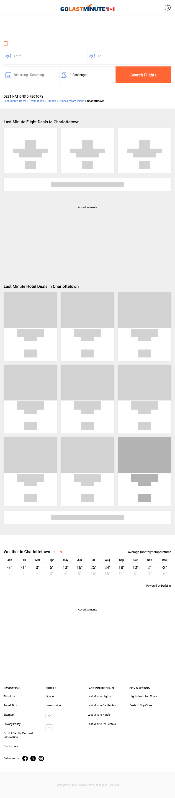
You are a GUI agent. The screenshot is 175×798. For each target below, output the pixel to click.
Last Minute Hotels (99, 714)
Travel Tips (10, 705)
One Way (13, 43)
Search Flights (143, 75)
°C (61, 552)
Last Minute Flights (99, 696)
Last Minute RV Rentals (102, 724)
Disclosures (11, 746)
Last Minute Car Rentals (102, 705)
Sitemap (9, 714)
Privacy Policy (12, 724)
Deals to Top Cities (140, 705)
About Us (9, 696)
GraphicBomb (85, 785)
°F (54, 552)
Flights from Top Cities (143, 696)
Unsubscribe (53, 705)
